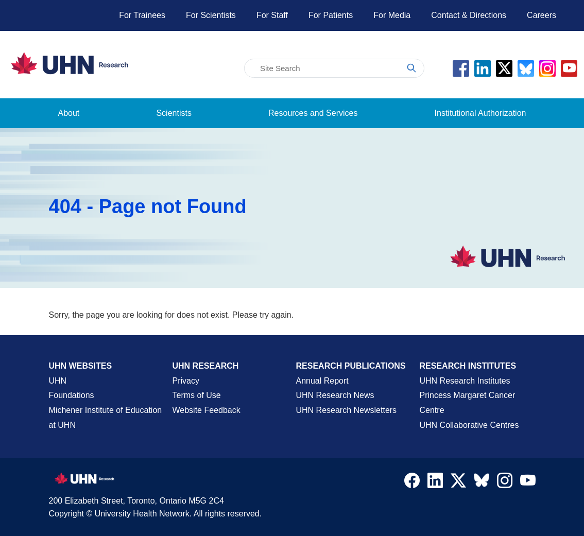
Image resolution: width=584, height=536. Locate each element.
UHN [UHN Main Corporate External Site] (58, 380)
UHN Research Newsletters (346, 410)
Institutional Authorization (480, 113)
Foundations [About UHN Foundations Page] (71, 395)
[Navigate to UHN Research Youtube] (528, 483)
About (69, 113)
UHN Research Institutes (465, 380)
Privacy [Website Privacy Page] (186, 380)
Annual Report (322, 380)
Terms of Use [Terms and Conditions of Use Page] (197, 395)
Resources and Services (312, 113)
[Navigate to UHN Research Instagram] (504, 483)
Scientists (173, 113)
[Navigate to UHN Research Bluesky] (481, 481)
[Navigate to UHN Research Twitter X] (458, 483)
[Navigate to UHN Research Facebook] (412, 483)
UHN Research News (335, 395)
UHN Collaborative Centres (469, 425)
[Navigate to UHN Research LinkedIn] (435, 483)
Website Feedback (207, 410)
